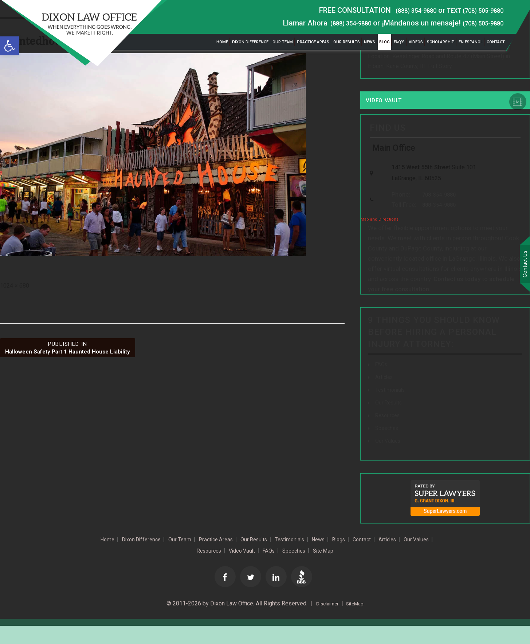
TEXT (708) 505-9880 (468, 10)
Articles (385, 393)
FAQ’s (399, 42)
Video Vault (391, 104)
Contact (496, 42)
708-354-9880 (434, 209)
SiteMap (357, 622)
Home (222, 42)
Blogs (392, 555)
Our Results (346, 42)
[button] (9, 45)
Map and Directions (380, 235)
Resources (389, 431)
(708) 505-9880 (478, 23)
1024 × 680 (14, 285)
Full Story (440, 68)
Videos (416, 42)
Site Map (375, 567)
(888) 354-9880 (398, 10)
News (369, 42)
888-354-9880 (434, 220)
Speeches (388, 443)
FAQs (382, 380)
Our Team (282, 42)
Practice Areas (313, 42)
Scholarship (441, 42)
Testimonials (391, 405)
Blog (384, 42)
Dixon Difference (250, 42)
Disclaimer (324, 622)
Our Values (389, 456)
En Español (471, 42)
